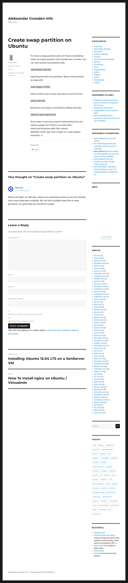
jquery (95, 475)
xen (109, 509)
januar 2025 (98, 261)
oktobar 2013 (99, 320)
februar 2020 (99, 284)
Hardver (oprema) (101, 54)
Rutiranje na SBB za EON (103, 108)
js (101, 475)
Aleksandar (12, 62)
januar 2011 (98, 359)
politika (96, 488)
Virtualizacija (99, 80)
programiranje (98, 492)
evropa (95, 462)
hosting (96, 471)
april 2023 (98, 266)
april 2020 (98, 281)
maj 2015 (97, 304)
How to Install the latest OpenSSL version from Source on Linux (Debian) (107, 118)
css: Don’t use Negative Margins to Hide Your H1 (106, 172)
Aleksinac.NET (99, 533)
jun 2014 (97, 312)
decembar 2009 (100, 392)
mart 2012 (98, 333)
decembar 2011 (99, 338)
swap (22, 73)
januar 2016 (98, 299)
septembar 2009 (100, 400)
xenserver (97, 514)
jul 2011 (97, 351)
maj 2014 (97, 315)
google (109, 467)
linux (17, 73)
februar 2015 (99, 310)
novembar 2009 (100, 395)
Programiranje (99, 70)
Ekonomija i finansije (102, 49)
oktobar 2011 (99, 343)
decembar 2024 (100, 263)
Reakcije (97, 75)
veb (94, 505)
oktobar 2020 (99, 279)
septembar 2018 (100, 289)
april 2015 (98, 307)
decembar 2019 (100, 286)
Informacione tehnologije (104, 59)
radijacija (96, 497)
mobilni (103, 479)
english (11, 73)
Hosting (19, 187)
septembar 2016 (100, 297)
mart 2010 (98, 384)
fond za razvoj (98, 467)
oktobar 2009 (99, 397)
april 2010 (98, 382)
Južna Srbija (98, 546)
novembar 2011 (100, 341)
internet (112, 471)
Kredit (106, 475)
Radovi (96, 72)
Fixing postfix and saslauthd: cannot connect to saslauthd (105, 146)
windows (102, 509)
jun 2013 (97, 325)
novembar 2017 (100, 294)
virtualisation (103, 505)
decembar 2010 (100, 361)
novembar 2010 (100, 364)
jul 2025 (97, 256)
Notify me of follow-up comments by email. (25, 314)
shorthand (107, 497)
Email (12, 287)
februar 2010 (99, 387)
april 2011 (97, 353)
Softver (97, 77)
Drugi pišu (98, 46)
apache (96, 449)
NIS (110, 479)
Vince (96, 144)
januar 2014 (98, 317)
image (104, 471)
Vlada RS (114, 505)
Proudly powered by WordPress (42, 572)
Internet (97, 62)
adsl (94, 445)
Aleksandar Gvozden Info (30, 18)
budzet (103, 454)
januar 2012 (98, 335)
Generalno (98, 52)
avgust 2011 (98, 348)
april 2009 (98, 410)
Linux (10, 69)
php (108, 484)
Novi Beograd (98, 484)
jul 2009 (97, 405)
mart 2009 (98, 413)
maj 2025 (97, 258)
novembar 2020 (100, 276)
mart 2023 (98, 268)
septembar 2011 (100, 346)
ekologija (105, 458)
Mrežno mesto (15, 299)
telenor (96, 501)
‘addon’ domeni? (100, 164)
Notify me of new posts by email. (21, 321)
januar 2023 (98, 271)
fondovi (104, 462)
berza (95, 454)
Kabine (96, 138)
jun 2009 (97, 408)
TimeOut (97, 553)
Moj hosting (99, 551)
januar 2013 (98, 328)
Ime (10, 275)
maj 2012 (97, 330)
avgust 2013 (98, 323)
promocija (111, 492)
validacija (113, 501)
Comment (13, 238)
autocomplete (107, 449)
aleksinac (109, 445)
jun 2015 (97, 302)
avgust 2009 (99, 402)
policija (115, 484)
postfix (104, 488)
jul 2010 (97, 374)
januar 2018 (98, 292)
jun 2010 (97, 377)
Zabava (96, 82)
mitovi (95, 479)
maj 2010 (97, 379)
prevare (112, 488)
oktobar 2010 (99, 366)
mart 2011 (98, 356)
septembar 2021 (100, 274)
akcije (101, 445)
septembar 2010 (100, 369)
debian (96, 458)
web (94, 509)
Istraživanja (98, 64)
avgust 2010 (98, 371)
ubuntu (11, 75)
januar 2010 (98, 390)
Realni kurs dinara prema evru (105, 100)
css (109, 454)
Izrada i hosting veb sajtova (104, 535)
